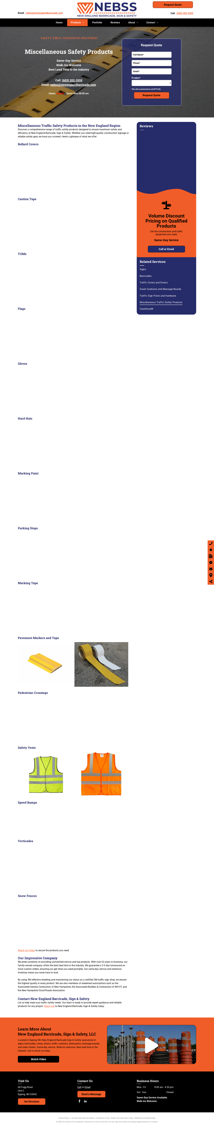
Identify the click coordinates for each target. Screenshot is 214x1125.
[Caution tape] (73, 225)
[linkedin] (85, 1101)
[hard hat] (73, 445)
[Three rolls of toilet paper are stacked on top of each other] (73, 609)
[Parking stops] (73, 554)
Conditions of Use (103, 1118)
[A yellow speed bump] (36, 821)
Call (79, 1087)
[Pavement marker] (45, 664)
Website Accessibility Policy (145, 1118)
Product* (136, 78)
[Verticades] (73, 867)
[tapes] (101, 664)
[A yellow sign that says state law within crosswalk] (73, 719)
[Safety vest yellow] (45, 774)
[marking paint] (73, 500)
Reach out (49, 1006)
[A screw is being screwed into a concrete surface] (73, 821)
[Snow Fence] (73, 922)
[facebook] (79, 1101)
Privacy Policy (64, 1118)
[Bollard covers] (73, 170)
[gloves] (73, 390)
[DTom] (73, 280)
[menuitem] (59, 22)
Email (88, 1087)
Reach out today (26, 950)
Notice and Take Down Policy (122, 1118)
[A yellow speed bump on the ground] (110, 821)
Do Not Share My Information (83, 1118)
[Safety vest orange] (101, 774)
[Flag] (73, 335)
